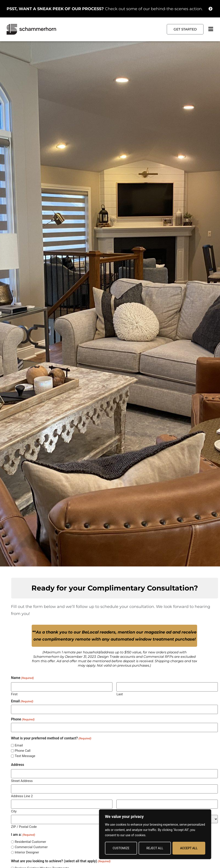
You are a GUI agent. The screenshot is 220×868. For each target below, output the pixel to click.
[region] (155, 834)
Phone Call (22, 750)
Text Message (25, 755)
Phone (23, 719)
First (14, 694)
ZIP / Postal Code (24, 825)
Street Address (22, 780)
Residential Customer (30, 840)
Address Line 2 (22, 795)
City (13, 810)
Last (119, 694)
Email (22, 701)
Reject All (154, 848)
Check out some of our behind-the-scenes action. (105, 8)
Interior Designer (27, 851)
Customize (120, 848)
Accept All (189, 848)
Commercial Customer (31, 846)
